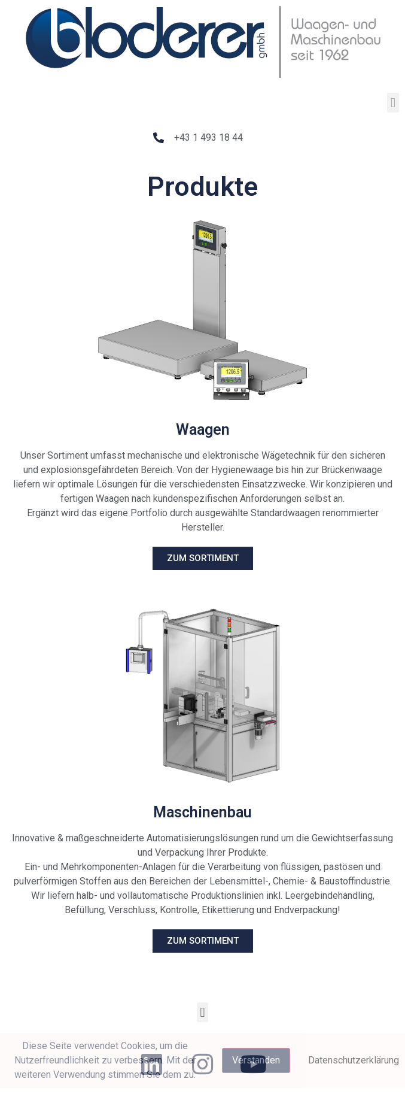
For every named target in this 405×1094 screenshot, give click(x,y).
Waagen (203, 429)
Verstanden (256, 1060)
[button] (392, 103)
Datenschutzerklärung (353, 1060)
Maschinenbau (202, 812)
